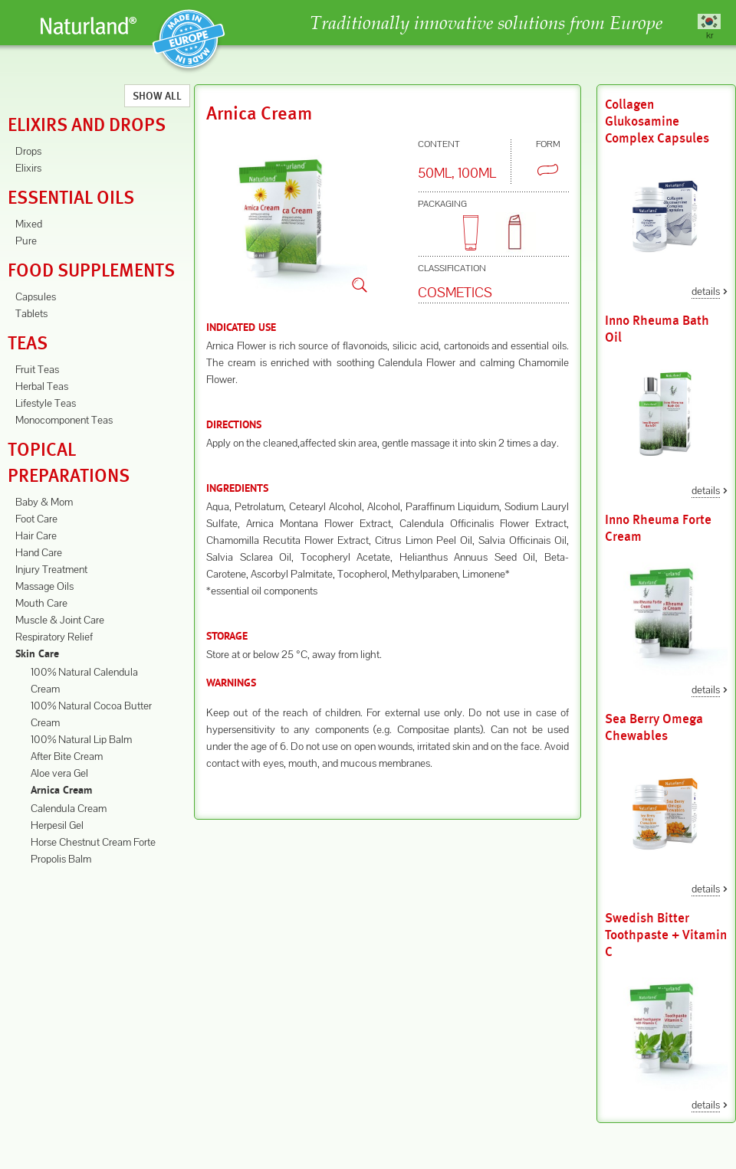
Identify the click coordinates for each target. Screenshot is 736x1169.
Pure (26, 240)
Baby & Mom (44, 502)
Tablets (31, 313)
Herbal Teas (41, 386)
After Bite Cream (67, 756)
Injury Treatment (51, 569)
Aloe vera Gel (59, 773)
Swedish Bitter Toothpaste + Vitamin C (666, 935)
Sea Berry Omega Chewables (654, 727)
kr (709, 35)
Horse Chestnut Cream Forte (93, 842)
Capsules (35, 296)
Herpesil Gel (57, 825)
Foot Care (36, 519)
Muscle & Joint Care (59, 620)
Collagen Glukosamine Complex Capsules (657, 121)
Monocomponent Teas (64, 420)
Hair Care (36, 535)
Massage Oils (44, 586)
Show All (157, 96)
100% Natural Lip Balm (81, 739)
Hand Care (38, 552)
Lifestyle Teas (45, 403)
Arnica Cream (61, 790)
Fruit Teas (37, 369)
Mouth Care (41, 603)
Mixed (28, 224)
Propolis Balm (61, 859)
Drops (28, 151)
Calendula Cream (69, 808)
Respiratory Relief (54, 636)
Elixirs (28, 168)
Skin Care (37, 654)
